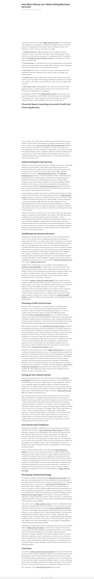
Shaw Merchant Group (27, 9)
